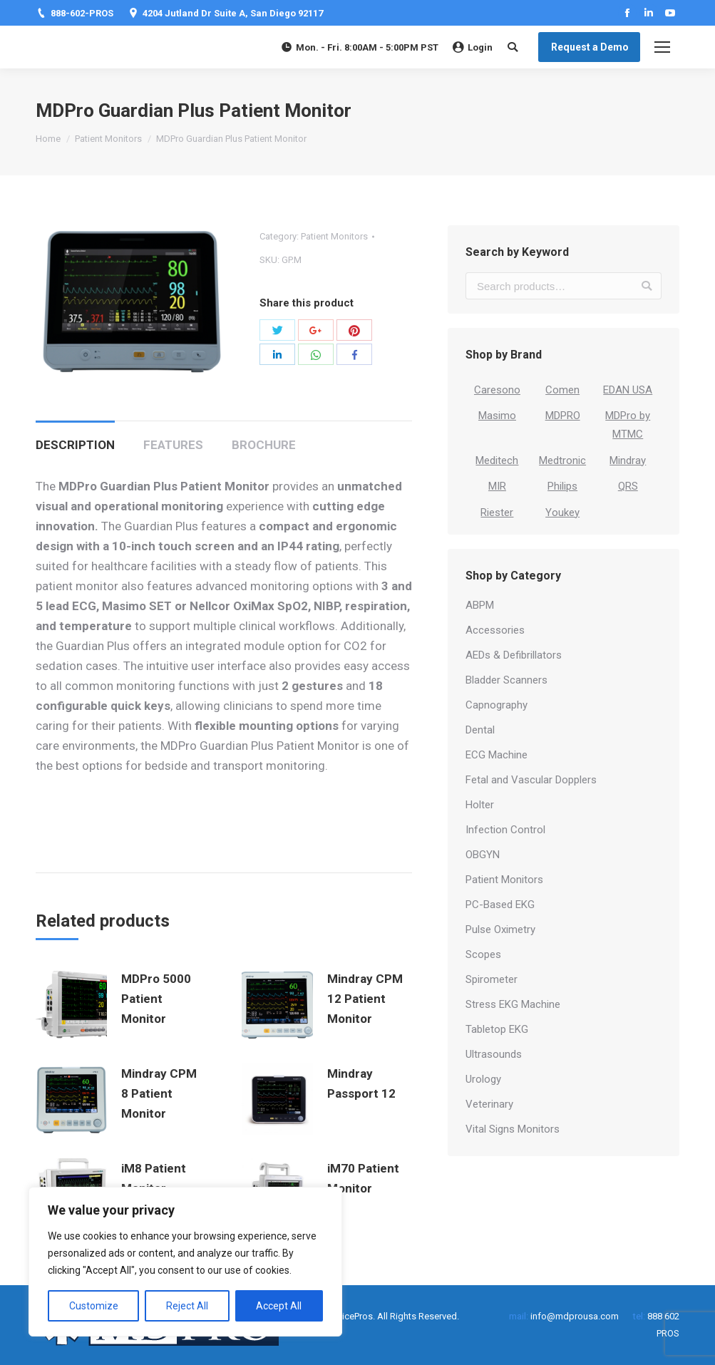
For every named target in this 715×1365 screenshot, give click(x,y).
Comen (562, 389)
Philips (562, 486)
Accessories (495, 630)
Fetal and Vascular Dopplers (531, 779)
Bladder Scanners (506, 680)
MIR (497, 486)
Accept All (279, 1306)
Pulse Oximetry (500, 929)
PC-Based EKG (500, 904)
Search (646, 285)
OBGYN (482, 854)
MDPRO (562, 415)
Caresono (497, 389)
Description (75, 445)
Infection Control (505, 829)
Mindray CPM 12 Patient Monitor (365, 999)
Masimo (497, 415)
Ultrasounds (493, 1054)
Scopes (483, 954)
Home (48, 138)
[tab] (75, 438)
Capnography (496, 705)
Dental (480, 729)
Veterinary (489, 1104)
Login (473, 47)
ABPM (479, 605)
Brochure (264, 445)
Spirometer (491, 979)
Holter (479, 804)
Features (173, 445)
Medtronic (562, 460)
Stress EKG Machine (512, 1004)
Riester (496, 512)
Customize (93, 1306)
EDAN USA (627, 389)
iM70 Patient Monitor (363, 1178)
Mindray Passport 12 (361, 1083)
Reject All (187, 1306)
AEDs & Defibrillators (513, 655)
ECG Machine (496, 754)
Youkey (562, 512)
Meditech (496, 460)
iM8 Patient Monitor (153, 1178)
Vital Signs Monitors (512, 1129)
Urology (483, 1079)
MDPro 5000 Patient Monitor (156, 999)
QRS (628, 486)
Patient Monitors (108, 138)
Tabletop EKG (496, 1029)
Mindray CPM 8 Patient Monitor (159, 1093)
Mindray (627, 460)
